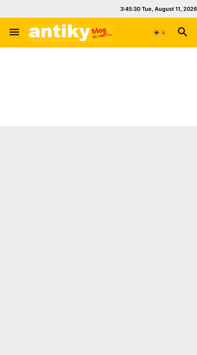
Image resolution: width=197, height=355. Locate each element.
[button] (13, 32)
